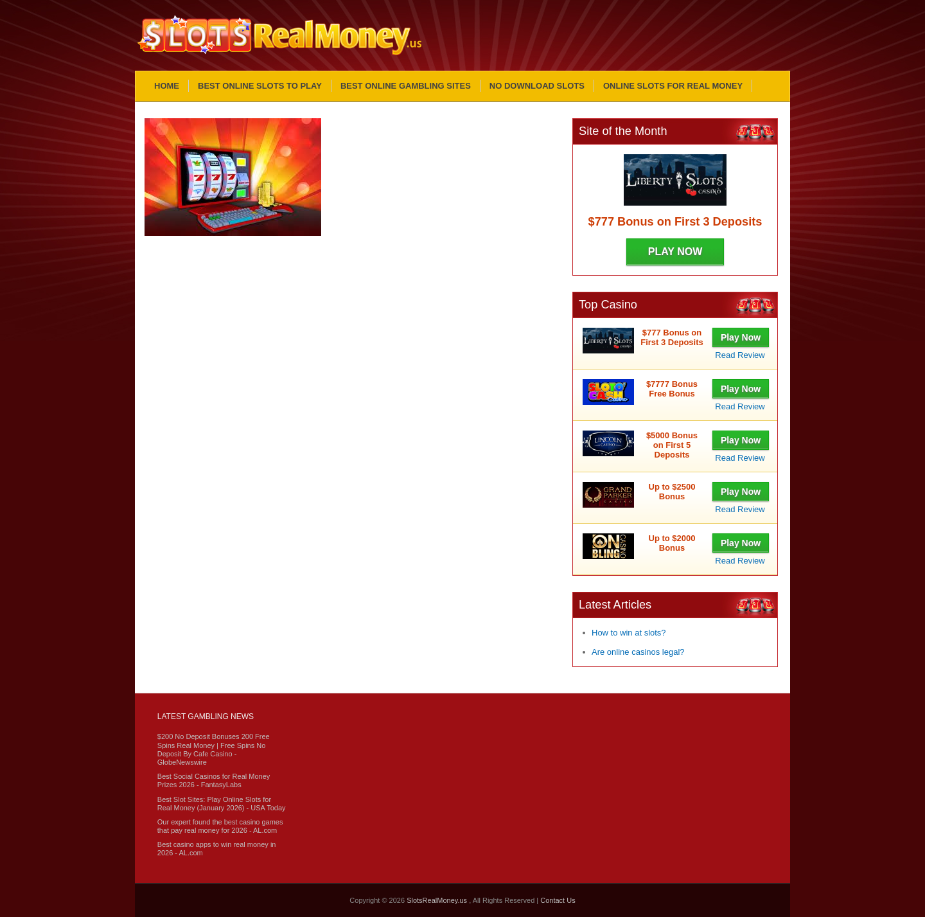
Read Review (739, 355)
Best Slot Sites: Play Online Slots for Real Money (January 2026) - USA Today (221, 804)
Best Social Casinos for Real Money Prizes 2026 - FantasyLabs (213, 780)
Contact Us (557, 900)
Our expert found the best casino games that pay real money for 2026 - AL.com (220, 826)
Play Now (675, 251)
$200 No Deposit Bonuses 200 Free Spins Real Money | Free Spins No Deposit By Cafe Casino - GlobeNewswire (213, 749)
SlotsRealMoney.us (438, 900)
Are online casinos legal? (638, 652)
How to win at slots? (629, 632)
